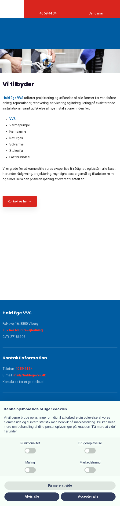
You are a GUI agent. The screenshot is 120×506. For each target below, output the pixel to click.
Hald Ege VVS (13, 98)
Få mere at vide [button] (60, 485)
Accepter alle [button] (88, 496)
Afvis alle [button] (32, 496)
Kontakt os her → (20, 201)
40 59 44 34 (24, 369)
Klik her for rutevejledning (23, 330)
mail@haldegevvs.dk (29, 375)
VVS (12, 119)
